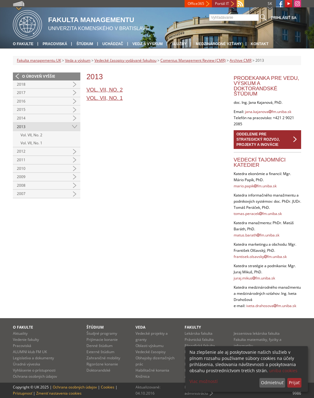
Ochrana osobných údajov (35, 376)
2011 (21, 159)
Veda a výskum (147, 44)
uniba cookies (283, 370)
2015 (21, 109)
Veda (140, 327)
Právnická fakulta (199, 339)
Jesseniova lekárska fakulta (257, 333)
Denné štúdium (99, 345)
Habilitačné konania (152, 370)
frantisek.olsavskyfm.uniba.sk (260, 256)
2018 (21, 84)
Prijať (294, 382)
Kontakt (260, 44)
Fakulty (193, 327)
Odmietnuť (272, 382)
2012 (21, 151)
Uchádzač (112, 44)
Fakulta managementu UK (39, 60)
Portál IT (222, 3)
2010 (21, 168)
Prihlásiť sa (284, 18)
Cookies (107, 387)
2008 (21, 185)
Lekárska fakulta (199, 333)
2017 (21, 92)
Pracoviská (55, 44)
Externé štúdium (100, 351)
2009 (21, 176)
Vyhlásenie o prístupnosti (34, 370)
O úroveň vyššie (38, 76)
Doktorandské (98, 370)
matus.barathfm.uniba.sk (256, 235)
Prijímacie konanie (102, 339)
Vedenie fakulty (26, 339)
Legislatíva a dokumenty (33, 358)
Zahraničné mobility (103, 358)
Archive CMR (240, 60)
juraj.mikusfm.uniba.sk (254, 278)
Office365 (196, 3)
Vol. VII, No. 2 (31, 135)
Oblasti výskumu (149, 345)
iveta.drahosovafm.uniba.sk (271, 305)
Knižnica (143, 376)
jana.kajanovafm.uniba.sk (268, 111)
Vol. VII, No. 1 (31, 143)
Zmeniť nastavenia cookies (59, 393)
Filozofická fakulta (200, 345)
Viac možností (204, 381)
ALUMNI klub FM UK (30, 351)
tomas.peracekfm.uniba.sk (258, 213)
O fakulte (23, 44)
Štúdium (84, 44)
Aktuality (20, 333)
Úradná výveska (26, 364)
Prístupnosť (22, 393)
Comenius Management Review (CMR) (193, 60)
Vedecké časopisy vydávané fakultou (125, 60)
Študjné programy (101, 333)
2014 (21, 118)
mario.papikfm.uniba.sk (255, 186)
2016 (21, 101)
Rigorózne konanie (102, 364)
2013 (21, 126)
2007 (21, 193)
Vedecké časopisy (151, 351)
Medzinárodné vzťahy (218, 44)
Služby (179, 44)
